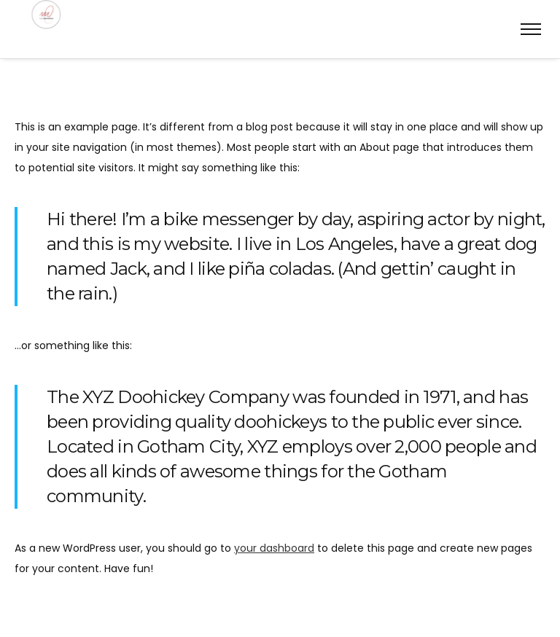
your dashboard (274, 548)
